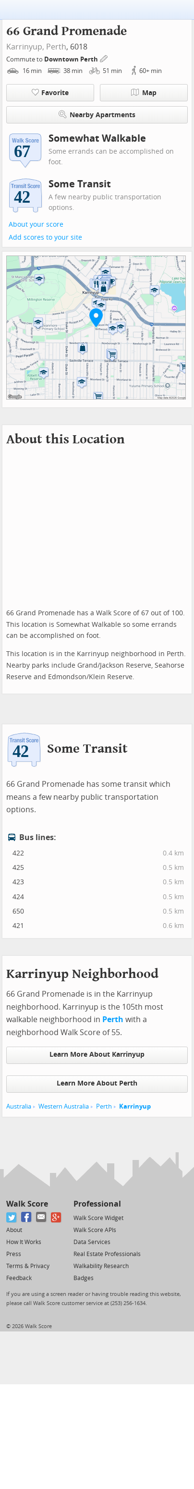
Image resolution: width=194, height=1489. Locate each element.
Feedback (19, 1278)
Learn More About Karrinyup (97, 1054)
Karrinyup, (25, 46)
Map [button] (144, 92)
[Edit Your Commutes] (104, 57)
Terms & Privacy (27, 1266)
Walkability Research (101, 1266)
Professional (97, 1203)
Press (13, 1254)
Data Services (91, 1242)
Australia (18, 1106)
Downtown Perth (71, 59)
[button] (96, 317)
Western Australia (63, 1106)
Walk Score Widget (98, 1218)
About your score (36, 224)
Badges (83, 1278)
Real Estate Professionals (107, 1254)
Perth (56, 46)
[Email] (41, 1217)
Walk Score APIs (94, 1230)
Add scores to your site (45, 237)
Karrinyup (135, 1106)
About (14, 1230)
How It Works (23, 1242)
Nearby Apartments (97, 114)
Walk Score (27, 1203)
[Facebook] (26, 1217)
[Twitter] (11, 1217)
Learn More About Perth (97, 1083)
